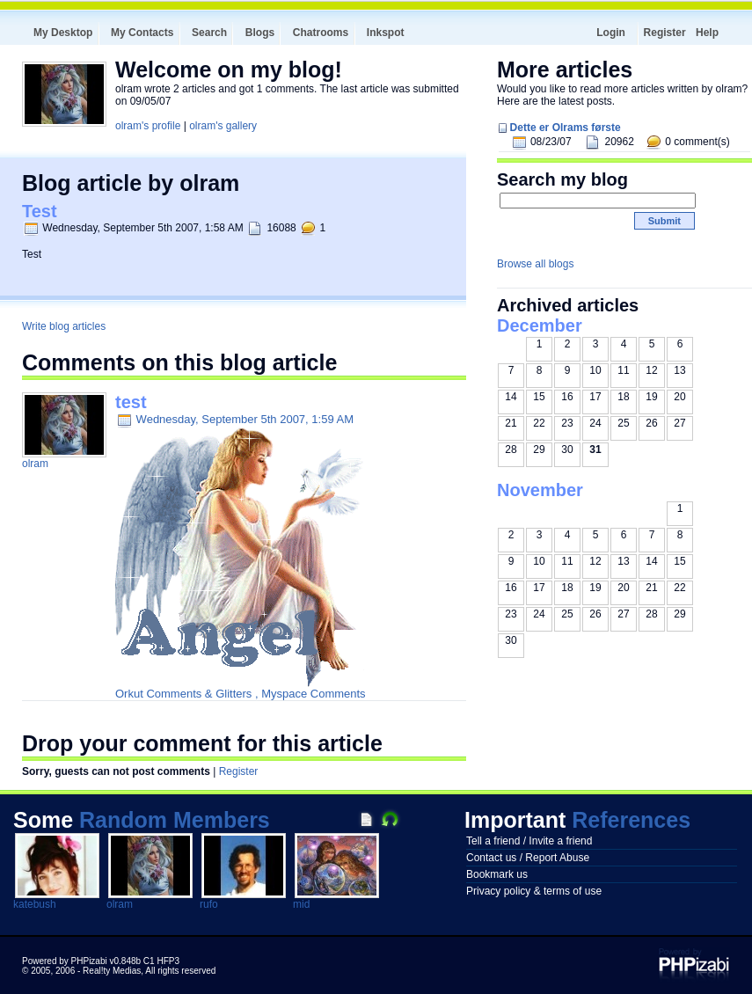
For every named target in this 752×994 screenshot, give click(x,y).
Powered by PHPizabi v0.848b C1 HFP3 (100, 961)
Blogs (259, 32)
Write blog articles (64, 326)
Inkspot (386, 32)
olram (35, 463)
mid (301, 904)
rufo (209, 904)
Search (209, 32)
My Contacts (142, 32)
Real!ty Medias (112, 971)
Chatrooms (320, 32)
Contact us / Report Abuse (527, 857)
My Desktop (62, 32)
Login (610, 32)
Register (665, 32)
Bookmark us (497, 874)
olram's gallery (223, 126)
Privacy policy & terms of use (534, 891)
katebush (34, 904)
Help (707, 32)
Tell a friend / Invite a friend (529, 841)
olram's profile (147, 126)
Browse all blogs (535, 264)
